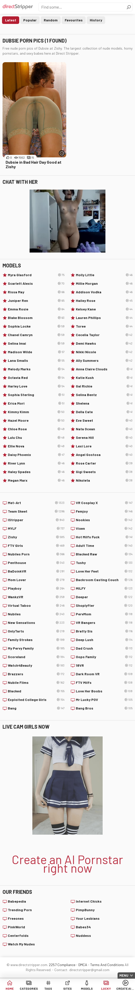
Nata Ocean (104, 429)
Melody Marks (36, 369)
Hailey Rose (104, 301)
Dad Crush (104, 648)
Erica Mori (36, 403)
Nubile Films (36, 683)
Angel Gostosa (104, 455)
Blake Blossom (36, 318)
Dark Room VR (104, 674)
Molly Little (104, 275)
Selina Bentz (104, 395)
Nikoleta (104, 480)
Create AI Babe (125, 988)
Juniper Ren (36, 301)
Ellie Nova (36, 446)
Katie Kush (104, 378)
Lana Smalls (36, 361)
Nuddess (83, 935)
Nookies (104, 520)
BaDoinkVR (36, 571)
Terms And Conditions (107, 965)
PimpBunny (85, 910)
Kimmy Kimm (36, 412)
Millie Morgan (104, 283)
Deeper (104, 597)
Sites (67, 988)
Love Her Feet (104, 571)
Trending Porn (20, 910)
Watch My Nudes (21, 944)
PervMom (104, 614)
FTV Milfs (104, 683)
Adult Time (104, 546)
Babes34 (83, 927)
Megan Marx (36, 480)
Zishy (36, 537)
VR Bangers (104, 623)
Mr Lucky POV (104, 700)
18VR (104, 665)
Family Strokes (36, 640)
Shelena (104, 403)
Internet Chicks (89, 901)
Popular (30, 20)
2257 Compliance (62, 965)
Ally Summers (104, 361)
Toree (104, 326)
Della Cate (104, 412)
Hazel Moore (36, 420)
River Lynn (36, 463)
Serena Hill (104, 438)
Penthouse (36, 563)
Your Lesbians (88, 918)
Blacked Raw (104, 554)
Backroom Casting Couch (104, 580)
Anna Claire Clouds (104, 369)
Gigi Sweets (104, 472)
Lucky (106, 988)
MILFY (104, 588)
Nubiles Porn (36, 554)
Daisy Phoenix (36, 455)
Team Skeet (36, 511)
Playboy (36, 588)
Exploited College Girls (36, 700)
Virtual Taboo (36, 606)
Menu (123, 975)
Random (51, 20)
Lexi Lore (104, 446)
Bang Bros (104, 708)
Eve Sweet (104, 420)
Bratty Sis (104, 631)
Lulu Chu (36, 438)
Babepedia (17, 901)
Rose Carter (104, 463)
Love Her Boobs (104, 691)
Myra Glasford (36, 275)
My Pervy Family (36, 648)
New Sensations (36, 623)
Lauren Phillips (104, 318)
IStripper (36, 520)
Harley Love (36, 386)
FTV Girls (36, 546)
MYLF (36, 528)
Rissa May (36, 292)
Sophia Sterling (36, 395)
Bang (36, 708)
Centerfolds (18, 935)
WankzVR (36, 597)
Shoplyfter (104, 606)
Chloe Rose (36, 429)
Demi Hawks (104, 343)
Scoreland (36, 657)
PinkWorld (16, 927)
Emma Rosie (36, 309)
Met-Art (36, 503)
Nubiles (36, 614)
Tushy (104, 563)
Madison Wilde (36, 352)
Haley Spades (36, 472)
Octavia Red (36, 378)
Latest (10, 20)
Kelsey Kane (104, 309)
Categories (29, 988)
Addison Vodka (104, 292)
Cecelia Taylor (104, 335)
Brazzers (36, 674)
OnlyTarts (36, 631)
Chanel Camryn (36, 335)
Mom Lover (36, 580)
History (96, 20)
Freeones (16, 918)
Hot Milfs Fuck (104, 537)
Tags (48, 988)
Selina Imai (36, 343)
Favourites (74, 20)
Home (10, 988)
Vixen (104, 528)
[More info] (62, 153)
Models (87, 988)
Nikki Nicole (104, 352)
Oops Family (104, 657)
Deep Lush (104, 640)
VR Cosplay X (104, 503)
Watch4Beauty (36, 665)
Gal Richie (104, 386)
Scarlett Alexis (36, 283)
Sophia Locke (36, 326)
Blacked (36, 691)
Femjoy (104, 511)
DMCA (82, 965)
